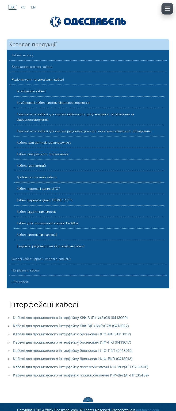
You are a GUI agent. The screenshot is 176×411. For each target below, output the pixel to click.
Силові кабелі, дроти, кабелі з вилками (41, 259)
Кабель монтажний (31, 165)
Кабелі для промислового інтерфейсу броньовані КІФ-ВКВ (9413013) (72, 359)
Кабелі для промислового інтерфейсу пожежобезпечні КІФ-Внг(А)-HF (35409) (81, 375)
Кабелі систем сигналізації (37, 235)
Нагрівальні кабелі (26, 270)
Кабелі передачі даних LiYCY (38, 188)
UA (12, 7)
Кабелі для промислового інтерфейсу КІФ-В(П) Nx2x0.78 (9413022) (71, 326)
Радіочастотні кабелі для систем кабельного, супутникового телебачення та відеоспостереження (75, 116)
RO (23, 7)
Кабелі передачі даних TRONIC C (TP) (45, 200)
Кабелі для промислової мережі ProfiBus (47, 223)
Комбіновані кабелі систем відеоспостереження (53, 103)
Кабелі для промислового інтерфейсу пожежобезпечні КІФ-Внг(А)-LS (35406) (80, 367)
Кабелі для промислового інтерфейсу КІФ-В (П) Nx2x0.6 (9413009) (70, 318)
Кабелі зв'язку (22, 55)
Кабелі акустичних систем (37, 211)
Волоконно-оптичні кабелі (32, 67)
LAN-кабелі (20, 282)
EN (33, 7)
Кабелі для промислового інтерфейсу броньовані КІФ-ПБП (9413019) (73, 351)
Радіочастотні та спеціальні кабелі (38, 79)
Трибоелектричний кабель (37, 177)
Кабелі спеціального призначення (42, 154)
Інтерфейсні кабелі (31, 91)
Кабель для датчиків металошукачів (44, 142)
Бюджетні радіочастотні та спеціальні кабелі (50, 246)
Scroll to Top (88, 399)
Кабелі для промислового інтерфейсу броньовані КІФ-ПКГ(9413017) (72, 342)
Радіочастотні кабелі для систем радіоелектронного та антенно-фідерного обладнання (84, 131)
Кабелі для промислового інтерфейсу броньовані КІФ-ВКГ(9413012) (72, 334)
